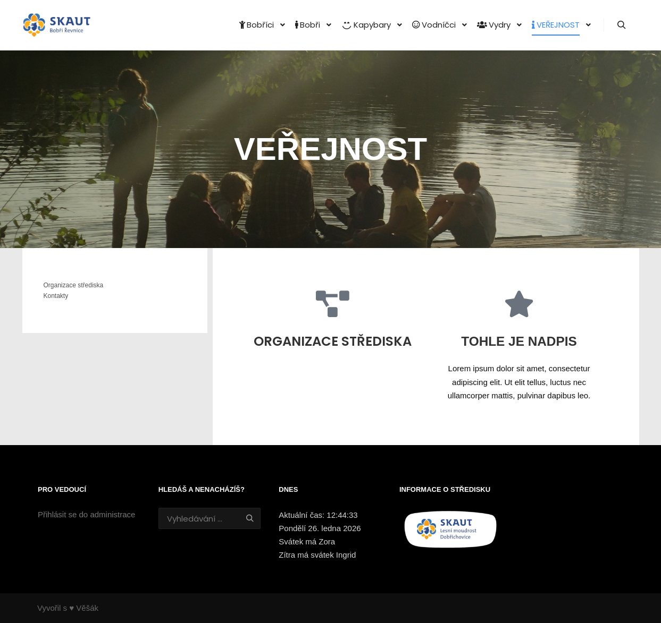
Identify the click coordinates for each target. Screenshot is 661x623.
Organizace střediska (333, 341)
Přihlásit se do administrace (86, 514)
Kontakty (56, 296)
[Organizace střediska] (332, 304)
